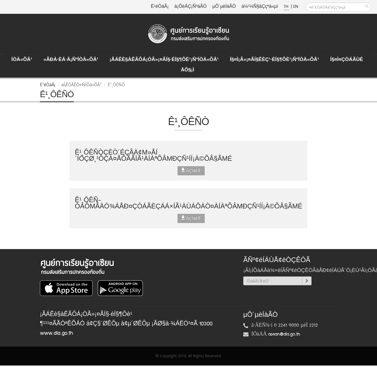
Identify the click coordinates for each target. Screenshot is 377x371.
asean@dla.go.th (284, 334)
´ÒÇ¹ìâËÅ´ (191, 170)
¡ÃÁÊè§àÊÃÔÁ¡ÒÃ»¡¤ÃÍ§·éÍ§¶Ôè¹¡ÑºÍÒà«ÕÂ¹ (164, 59)
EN (295, 6)
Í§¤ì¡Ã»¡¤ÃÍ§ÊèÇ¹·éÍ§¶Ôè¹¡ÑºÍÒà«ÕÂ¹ (274, 59)
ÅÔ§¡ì (187, 70)
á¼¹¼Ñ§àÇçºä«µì (259, 6)
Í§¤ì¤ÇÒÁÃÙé (346, 59)
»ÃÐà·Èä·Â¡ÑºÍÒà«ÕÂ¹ (71, 59)
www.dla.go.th (56, 333)
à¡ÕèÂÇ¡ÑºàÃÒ (190, 6)
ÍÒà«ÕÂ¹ (21, 59)
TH (287, 6)
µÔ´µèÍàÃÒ (224, 6)
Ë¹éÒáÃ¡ (160, 6)
